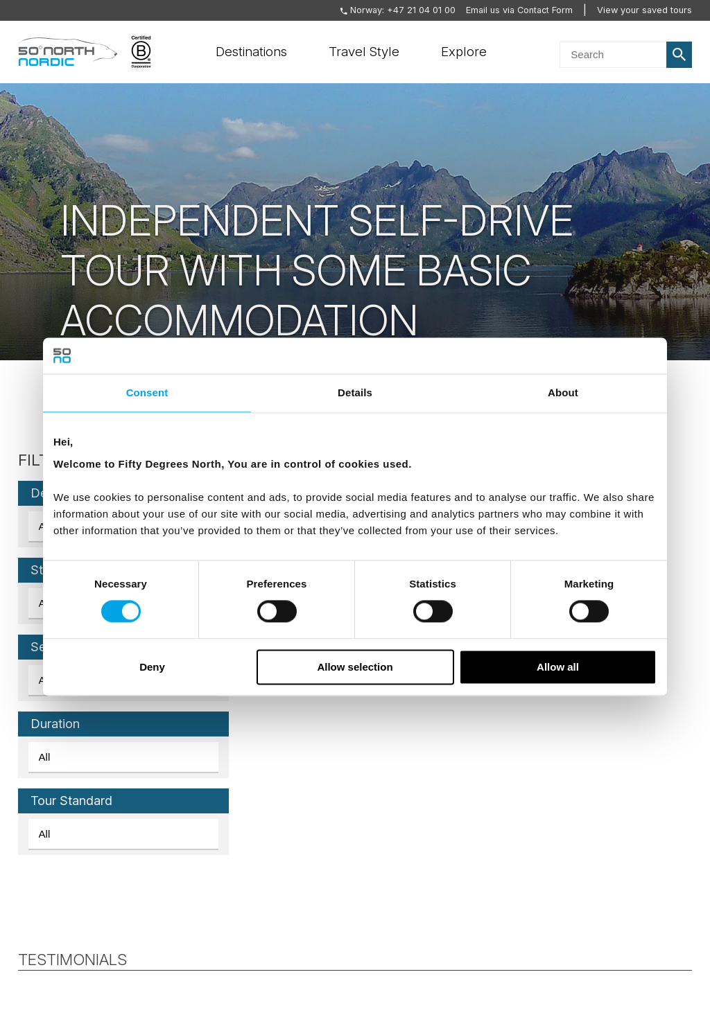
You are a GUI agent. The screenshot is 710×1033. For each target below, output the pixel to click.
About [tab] (563, 392)
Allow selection (354, 667)
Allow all (558, 667)
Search (679, 55)
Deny (152, 667)
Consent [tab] (147, 392)
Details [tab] (355, 392)
